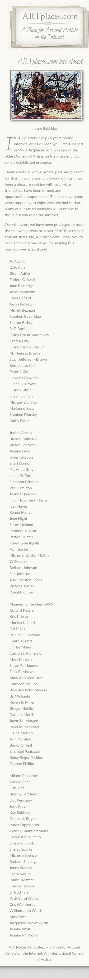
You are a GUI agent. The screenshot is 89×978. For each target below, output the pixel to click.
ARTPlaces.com (39, 972)
